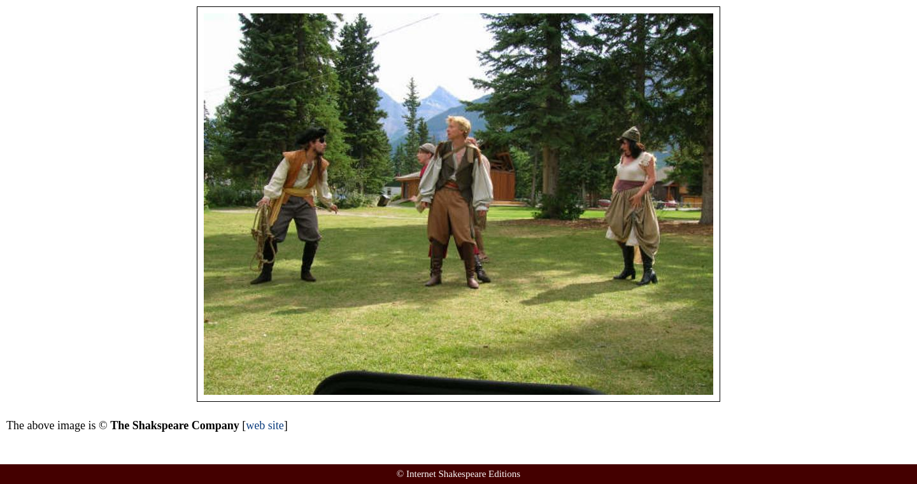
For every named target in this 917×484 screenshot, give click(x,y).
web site (264, 425)
